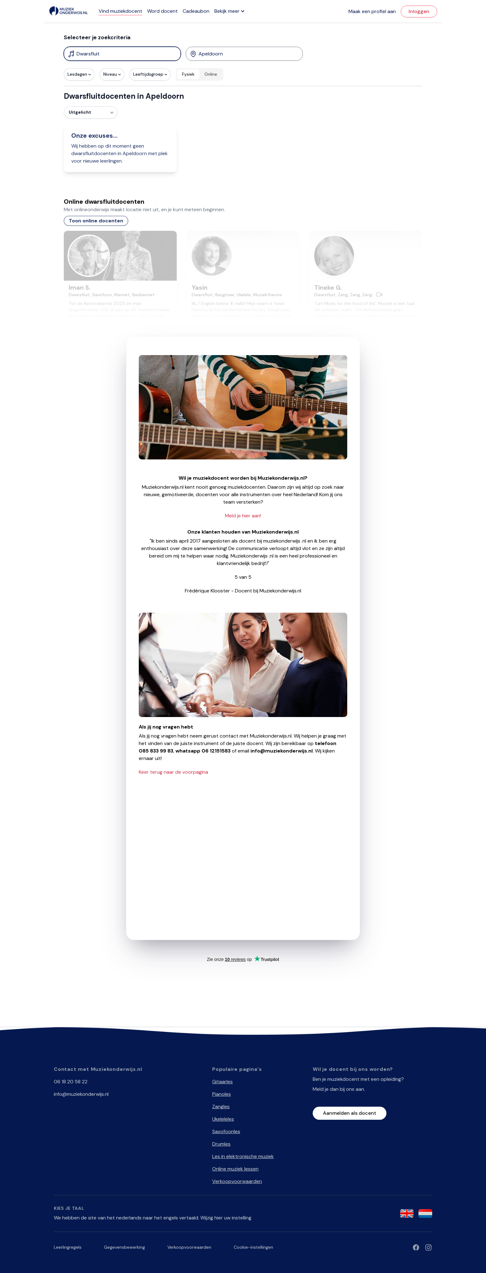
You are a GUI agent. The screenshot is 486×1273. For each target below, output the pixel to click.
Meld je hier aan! (243, 515)
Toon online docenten (96, 220)
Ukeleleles (223, 1119)
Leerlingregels (68, 1247)
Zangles (221, 1106)
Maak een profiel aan (372, 11)
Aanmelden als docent (349, 1113)
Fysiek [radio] (188, 74)
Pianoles (221, 1094)
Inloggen (419, 11)
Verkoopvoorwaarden (237, 1181)
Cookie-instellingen (253, 1247)
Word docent (162, 11)
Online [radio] (210, 74)
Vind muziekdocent (120, 11)
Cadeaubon (196, 11)
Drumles (221, 1144)
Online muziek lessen (235, 1169)
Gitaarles (222, 1081)
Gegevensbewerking (124, 1247)
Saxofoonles (226, 1131)
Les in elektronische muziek (243, 1156)
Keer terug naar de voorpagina (173, 772)
